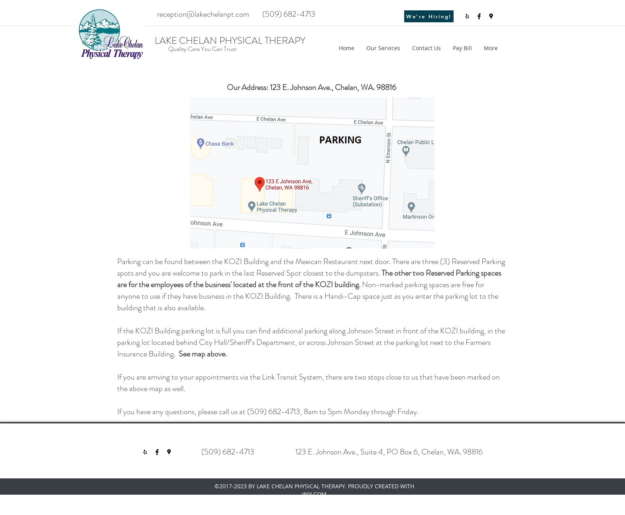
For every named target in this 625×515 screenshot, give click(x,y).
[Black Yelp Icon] (467, 16)
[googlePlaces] (491, 16)
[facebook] (479, 16)
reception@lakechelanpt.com (203, 14)
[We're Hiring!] (429, 16)
